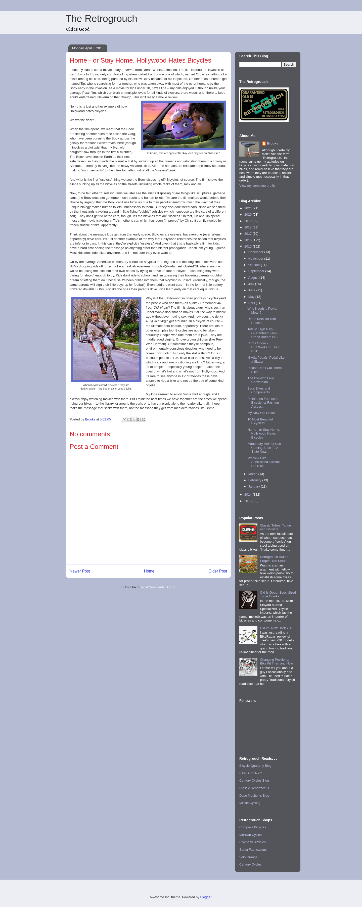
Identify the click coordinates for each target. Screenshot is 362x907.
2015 (248, 246)
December (256, 252)
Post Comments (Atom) (158, 587)
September (256, 271)
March (253, 474)
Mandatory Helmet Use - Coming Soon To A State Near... (265, 447)
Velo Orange (248, 857)
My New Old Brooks (261, 413)
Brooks (272, 143)
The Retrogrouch (101, 18)
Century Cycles (250, 864)
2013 (248, 501)
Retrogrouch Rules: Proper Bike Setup (274, 559)
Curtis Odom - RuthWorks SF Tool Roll (263, 347)
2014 (248, 494)
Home (149, 571)
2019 (248, 221)
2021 (248, 208)
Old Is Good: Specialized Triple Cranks (278, 594)
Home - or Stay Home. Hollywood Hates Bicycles (263, 433)
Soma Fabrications (252, 849)
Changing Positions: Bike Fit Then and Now (276, 661)
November (256, 258)
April (252, 303)
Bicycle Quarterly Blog (255, 766)
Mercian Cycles (250, 835)
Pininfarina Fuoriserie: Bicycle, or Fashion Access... (263, 402)
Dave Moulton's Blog (254, 795)
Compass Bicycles (252, 827)
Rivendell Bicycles (252, 842)
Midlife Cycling (249, 803)
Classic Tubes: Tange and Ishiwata (275, 527)
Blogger (205, 897)
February (255, 480)
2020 (248, 214)
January (254, 486)
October (254, 265)
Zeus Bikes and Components (258, 390)
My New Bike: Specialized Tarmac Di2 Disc (263, 462)
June (252, 290)
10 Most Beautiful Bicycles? (260, 421)
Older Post (217, 571)
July (251, 284)
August (253, 277)
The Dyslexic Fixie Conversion (260, 380)
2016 (248, 240)
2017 (248, 233)
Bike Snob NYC (250, 773)
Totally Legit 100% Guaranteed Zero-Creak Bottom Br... (262, 333)
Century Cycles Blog (254, 780)
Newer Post (80, 571)
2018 (248, 227)
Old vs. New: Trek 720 (276, 628)
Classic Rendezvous (254, 788)
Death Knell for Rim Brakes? (261, 321)
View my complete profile (257, 185)
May (251, 297)
